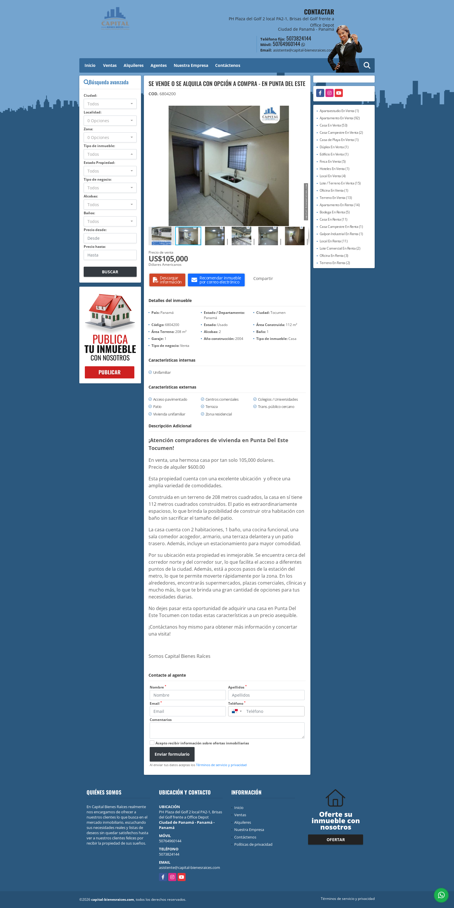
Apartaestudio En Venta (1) (339, 110)
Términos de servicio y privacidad (221, 765)
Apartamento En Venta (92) (340, 118)
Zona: (88, 129)
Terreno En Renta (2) (335, 262)
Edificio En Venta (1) (334, 154)
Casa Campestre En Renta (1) (341, 226)
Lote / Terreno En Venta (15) (340, 183)
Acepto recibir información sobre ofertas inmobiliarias (202, 743)
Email (156, 703)
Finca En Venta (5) (333, 161)
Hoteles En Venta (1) (334, 168)
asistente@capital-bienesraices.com (189, 867)
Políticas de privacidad (253, 844)
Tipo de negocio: (97, 179)
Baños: (89, 212)
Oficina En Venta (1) (334, 190)
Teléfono (237, 703)
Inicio (90, 65)
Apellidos (237, 687)
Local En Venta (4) (333, 175)
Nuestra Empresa (191, 65)
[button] (304, 111)
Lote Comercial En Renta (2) (340, 248)
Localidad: (92, 112)
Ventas (110, 65)
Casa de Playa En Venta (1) (339, 139)
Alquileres (134, 65)
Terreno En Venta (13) (336, 197)
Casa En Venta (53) (333, 125)
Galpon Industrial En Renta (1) (341, 233)
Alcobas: (91, 196)
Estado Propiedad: (99, 162)
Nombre (158, 687)
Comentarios (161, 719)
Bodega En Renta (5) (335, 212)
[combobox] (110, 104)
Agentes (159, 65)
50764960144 (286, 43)
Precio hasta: (95, 246)
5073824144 (298, 38)
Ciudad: (90, 95)
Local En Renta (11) (334, 241)
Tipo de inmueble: (99, 145)
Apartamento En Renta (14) (340, 204)
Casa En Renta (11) (333, 219)
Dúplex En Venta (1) (334, 146)
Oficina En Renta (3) (334, 255)
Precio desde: (95, 229)
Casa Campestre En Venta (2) (341, 132)
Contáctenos (227, 65)
